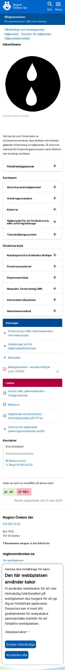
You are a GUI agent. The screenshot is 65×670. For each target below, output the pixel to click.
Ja (8, 491)
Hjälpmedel (11, 34)
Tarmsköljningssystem (22, 234)
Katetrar (12, 209)
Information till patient (21, 300)
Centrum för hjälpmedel (36, 34)
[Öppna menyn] (58, 6)
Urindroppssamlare (19, 198)
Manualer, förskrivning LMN (24, 288)
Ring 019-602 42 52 (19, 464)
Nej (23, 491)
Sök (49, 6)
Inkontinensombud (19, 311)
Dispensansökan (17, 277)
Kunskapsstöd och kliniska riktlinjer (29, 255)
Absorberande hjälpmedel (24, 187)
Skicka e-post (16, 460)
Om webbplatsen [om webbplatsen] (13, 560)
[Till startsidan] (15, 6)
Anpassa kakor (17, 632)
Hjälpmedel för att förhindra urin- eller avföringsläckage (28, 222)
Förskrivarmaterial (19, 266)
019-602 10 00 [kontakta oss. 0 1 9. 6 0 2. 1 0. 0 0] (11, 524)
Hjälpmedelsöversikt (17, 38)
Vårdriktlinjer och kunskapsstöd (24, 29)
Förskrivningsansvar (20, 166)
